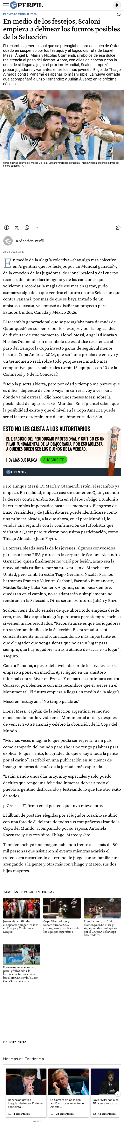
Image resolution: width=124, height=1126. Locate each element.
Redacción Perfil (30, 240)
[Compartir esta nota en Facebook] (6, 227)
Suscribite (53, 460)
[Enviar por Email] (36, 227)
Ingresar (107, 5)
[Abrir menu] (6, 5)
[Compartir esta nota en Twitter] (16, 227)
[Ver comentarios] (118, 15)
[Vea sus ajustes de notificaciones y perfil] (117, 5)
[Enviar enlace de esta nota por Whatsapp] (26, 227)
